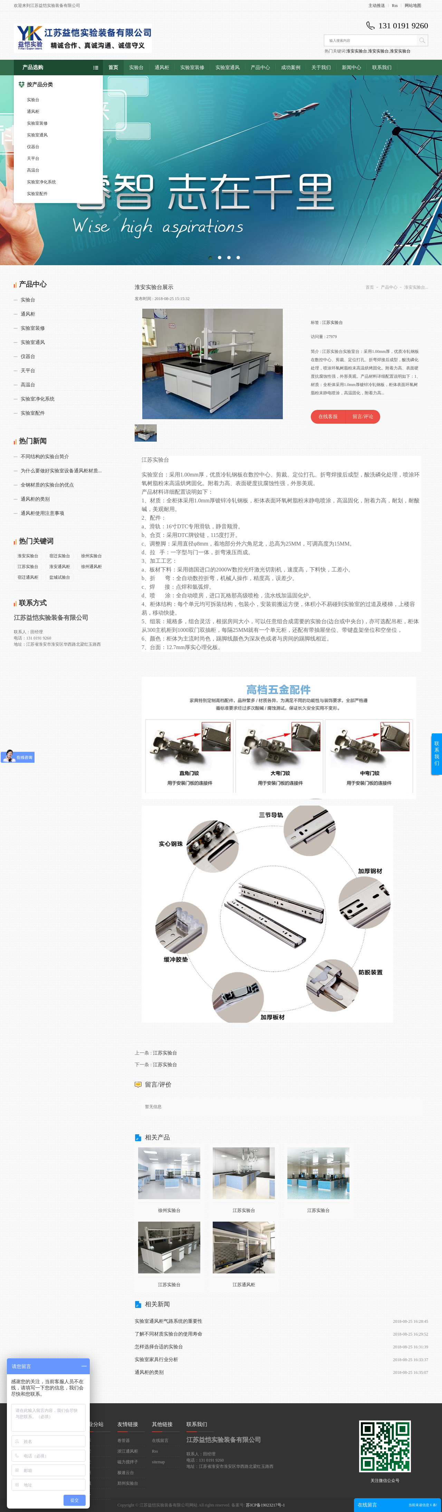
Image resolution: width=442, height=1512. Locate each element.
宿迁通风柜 (28, 577)
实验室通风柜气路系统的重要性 (168, 1321)
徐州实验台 (91, 555)
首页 (113, 67)
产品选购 (32, 67)
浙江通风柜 (127, 1451)
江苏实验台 (28, 566)
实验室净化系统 (41, 182)
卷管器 (123, 1440)
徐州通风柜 (91, 566)
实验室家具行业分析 (156, 1359)
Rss (395, 5)
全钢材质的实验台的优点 (47, 485)
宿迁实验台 (59, 555)
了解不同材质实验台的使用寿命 (168, 1334)
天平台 (33, 158)
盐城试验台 (59, 577)
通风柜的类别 (35, 499)
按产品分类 (35, 84)
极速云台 (125, 1472)
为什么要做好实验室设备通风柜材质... (61, 470)
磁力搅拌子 (127, 1462)
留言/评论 (363, 416)
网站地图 (413, 5)
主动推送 (376, 5)
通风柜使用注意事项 (42, 513)
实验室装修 (37, 123)
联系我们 (382, 67)
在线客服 (328, 416)
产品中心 (260, 67)
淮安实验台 (356, 51)
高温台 (33, 170)
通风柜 (33, 111)
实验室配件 (37, 193)
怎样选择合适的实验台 (159, 1346)
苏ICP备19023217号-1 (265, 1505)
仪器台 (33, 146)
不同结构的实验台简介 (45, 456)
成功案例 (290, 67)
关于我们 (321, 67)
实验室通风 (37, 135)
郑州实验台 (127, 1483)
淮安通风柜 (59, 566)
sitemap (158, 1462)
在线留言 (160, 1440)
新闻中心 (351, 67)
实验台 (33, 99)
